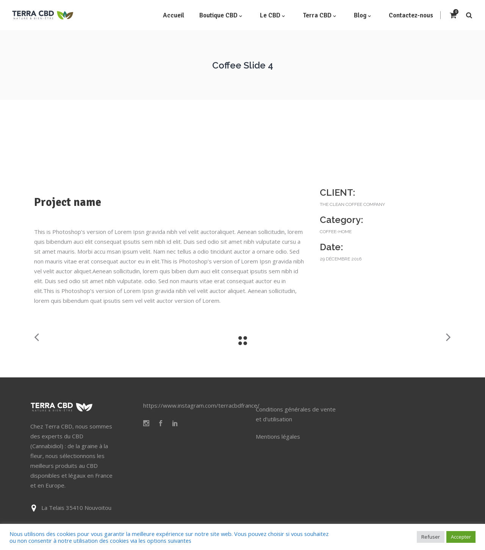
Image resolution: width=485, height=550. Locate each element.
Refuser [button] (430, 536)
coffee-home (336, 231)
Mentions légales (278, 436)
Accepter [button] (461, 536)
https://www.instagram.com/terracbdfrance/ (201, 405)
